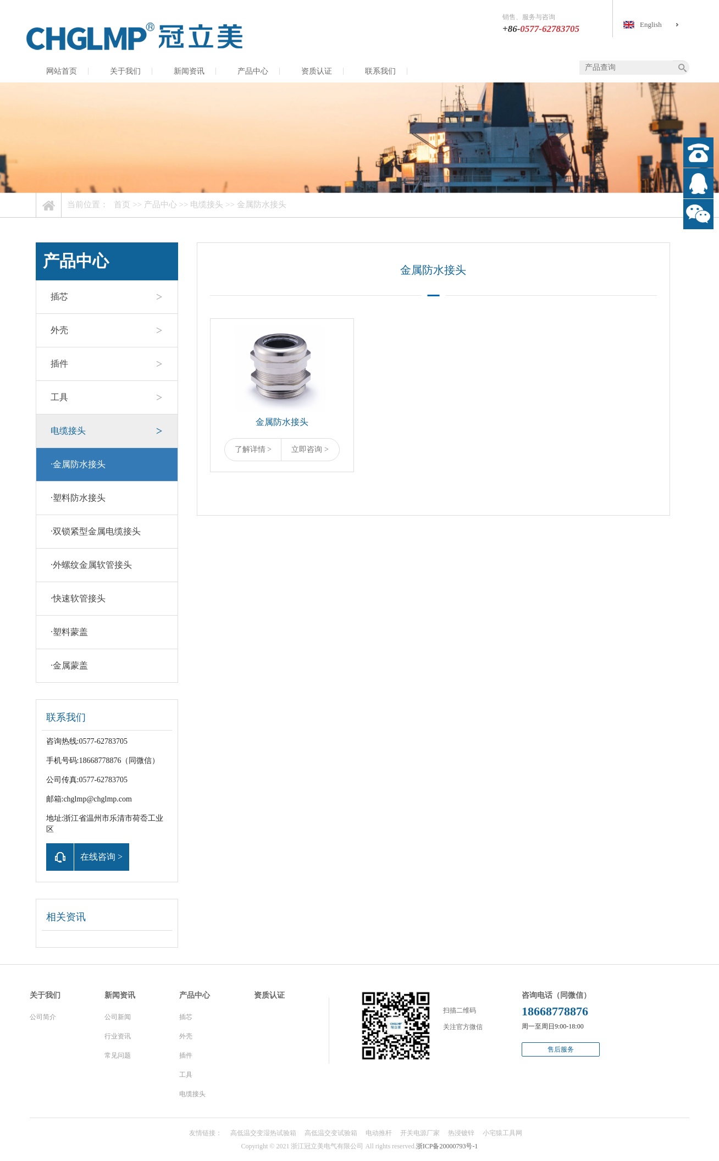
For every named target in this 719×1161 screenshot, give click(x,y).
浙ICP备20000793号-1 (447, 1146)
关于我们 (125, 71)
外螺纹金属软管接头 (91, 565)
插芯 (59, 296)
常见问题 (117, 1055)
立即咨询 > (309, 449)
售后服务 (560, 1049)
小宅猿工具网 (502, 1133)
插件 (59, 363)
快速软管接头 (78, 598)
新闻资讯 (189, 71)
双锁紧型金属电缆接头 (96, 531)
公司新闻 (117, 1017)
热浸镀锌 (461, 1133)
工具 (59, 397)
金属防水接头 (261, 204)
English (651, 24)
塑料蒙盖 (69, 632)
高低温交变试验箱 (331, 1133)
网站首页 (61, 71)
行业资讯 (117, 1036)
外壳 (59, 330)
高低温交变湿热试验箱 (263, 1133)
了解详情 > (253, 449)
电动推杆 (379, 1133)
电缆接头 (206, 204)
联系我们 (380, 71)
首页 (122, 204)
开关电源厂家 (420, 1133)
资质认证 (316, 71)
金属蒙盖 (69, 665)
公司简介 (43, 1017)
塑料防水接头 (78, 497)
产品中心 (252, 71)
